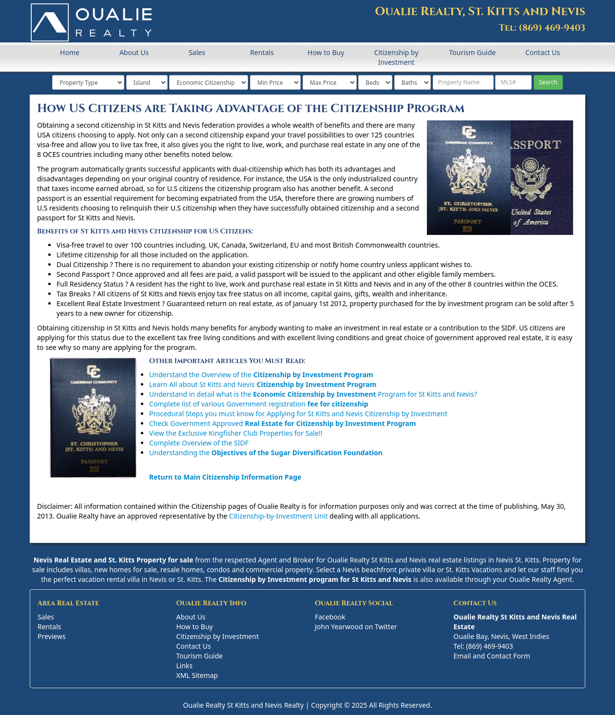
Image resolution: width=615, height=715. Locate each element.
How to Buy (326, 52)
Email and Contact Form (492, 655)
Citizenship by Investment (396, 57)
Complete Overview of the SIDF (199, 442)
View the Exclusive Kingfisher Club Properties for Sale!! (235, 433)
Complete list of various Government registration (258, 403)
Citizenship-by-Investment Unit (278, 516)
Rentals (261, 52)
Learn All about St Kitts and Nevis (262, 384)
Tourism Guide (472, 52)
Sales (197, 52)
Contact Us (542, 52)
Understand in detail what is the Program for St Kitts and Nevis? (313, 394)
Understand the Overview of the (261, 374)
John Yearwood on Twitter (356, 626)
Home (69, 52)
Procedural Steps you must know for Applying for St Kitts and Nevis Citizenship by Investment (298, 413)
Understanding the (266, 452)
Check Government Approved (282, 423)
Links (184, 665)
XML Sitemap (197, 675)
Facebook (330, 616)
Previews (52, 636)
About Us (134, 52)
